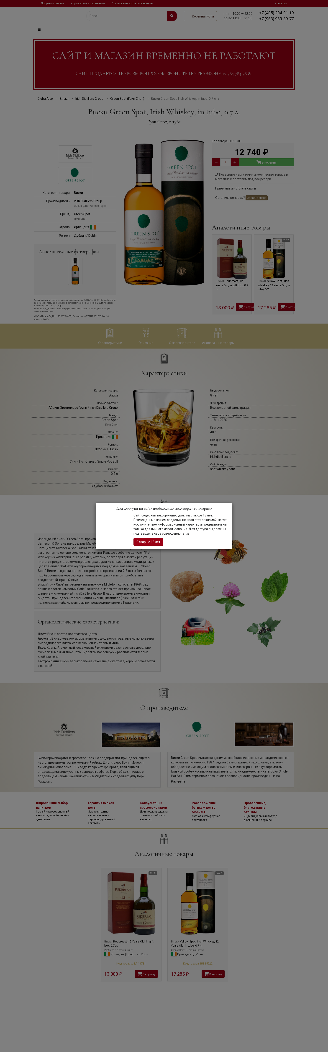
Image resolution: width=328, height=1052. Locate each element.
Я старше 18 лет (148, 542)
